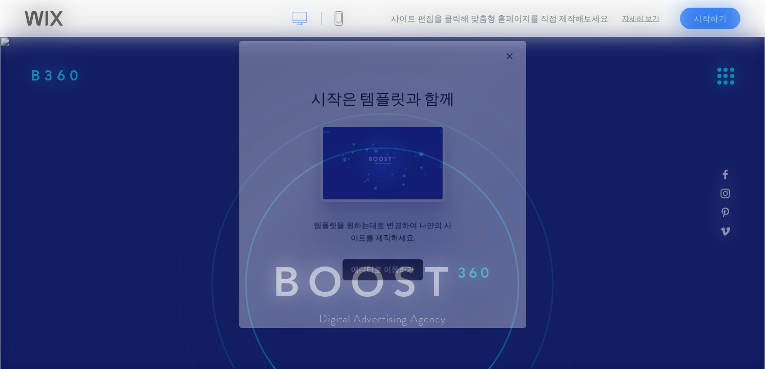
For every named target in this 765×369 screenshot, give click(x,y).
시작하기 (710, 18)
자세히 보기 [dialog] (640, 18)
